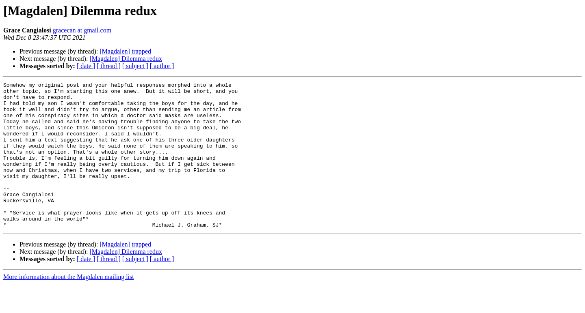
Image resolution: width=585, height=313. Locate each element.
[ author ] (162, 65)
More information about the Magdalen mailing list (68, 305)
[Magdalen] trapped (125, 51)
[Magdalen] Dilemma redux (125, 58)
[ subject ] (135, 65)
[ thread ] (109, 65)
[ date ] (86, 65)
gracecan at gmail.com (82, 30)
